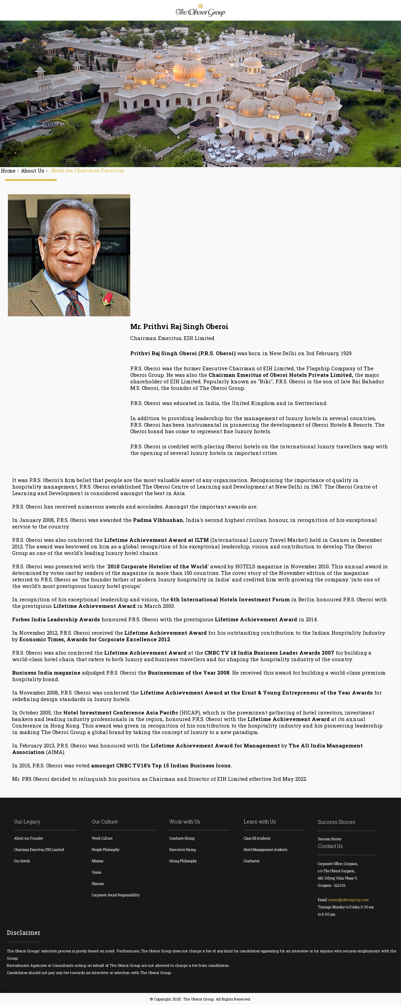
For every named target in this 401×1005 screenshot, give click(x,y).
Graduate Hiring (181, 838)
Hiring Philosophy (183, 861)
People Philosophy (106, 850)
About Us (32, 170)
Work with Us (184, 821)
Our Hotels (22, 861)
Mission (97, 861)
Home (8, 170)
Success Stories (336, 822)
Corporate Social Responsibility (116, 895)
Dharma (98, 884)
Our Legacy (27, 821)
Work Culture (102, 838)
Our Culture (105, 821)
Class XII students (257, 838)
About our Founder (28, 838)
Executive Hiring (182, 850)
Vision (96, 872)
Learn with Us (260, 821)
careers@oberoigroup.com (348, 900)
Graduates (251, 861)
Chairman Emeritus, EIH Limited (39, 850)
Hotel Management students (265, 850)
